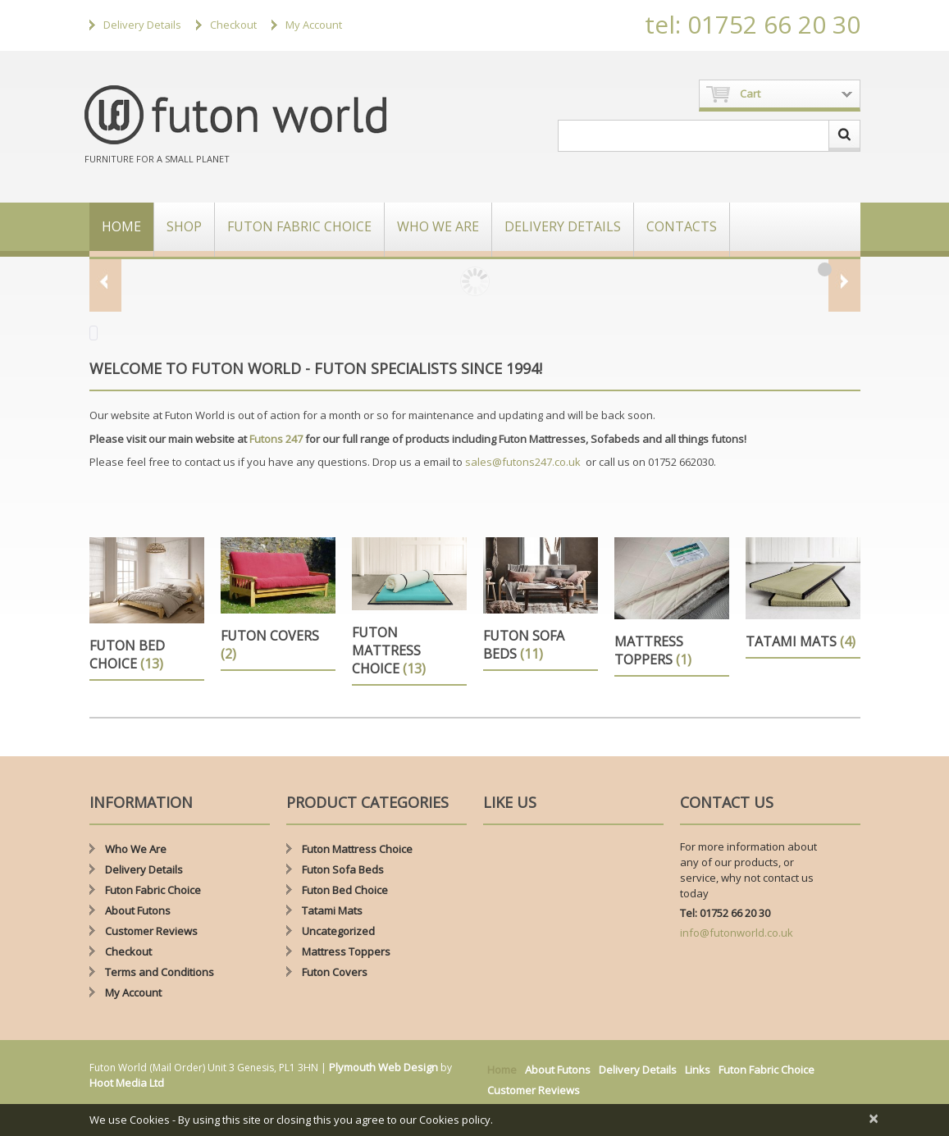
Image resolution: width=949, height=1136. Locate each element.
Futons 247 (276, 438)
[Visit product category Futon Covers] (278, 604)
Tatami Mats (332, 910)
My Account (313, 24)
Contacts (681, 226)
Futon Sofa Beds (343, 869)
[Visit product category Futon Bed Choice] (146, 609)
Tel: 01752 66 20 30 (725, 913)
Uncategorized (338, 931)
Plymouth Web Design (383, 1067)
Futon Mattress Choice (357, 849)
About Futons (138, 910)
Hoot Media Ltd (126, 1082)
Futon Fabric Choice (299, 226)
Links (697, 1069)
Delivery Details (142, 24)
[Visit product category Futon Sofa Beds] (540, 604)
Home (121, 226)
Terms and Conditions (159, 972)
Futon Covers (334, 972)
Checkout (233, 24)
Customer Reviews (151, 931)
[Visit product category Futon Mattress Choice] (409, 611)
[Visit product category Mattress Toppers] (671, 607)
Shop (184, 226)
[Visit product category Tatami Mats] (803, 598)
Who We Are (438, 226)
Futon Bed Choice (345, 890)
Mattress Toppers (346, 951)
